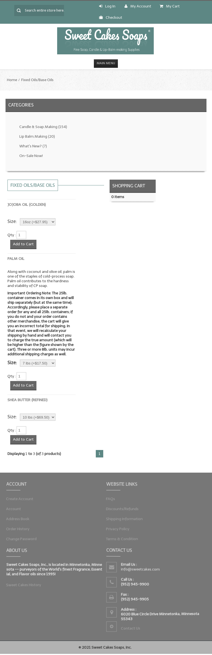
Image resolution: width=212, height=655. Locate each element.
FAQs (113, 499)
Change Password (23, 537)
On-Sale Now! (31, 155)
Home (12, 80)
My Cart (170, 6)
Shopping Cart (128, 185)
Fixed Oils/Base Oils (37, 80)
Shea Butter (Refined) (27, 400)
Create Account (21, 499)
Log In (107, 6)
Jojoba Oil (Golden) (26, 204)
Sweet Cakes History (25, 584)
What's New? (33, 146)
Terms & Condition (123, 537)
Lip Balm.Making (37, 136)
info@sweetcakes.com (141, 569)
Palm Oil (15, 258)
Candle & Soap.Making (43, 126)
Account (16, 509)
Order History (19, 528)
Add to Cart (23, 244)
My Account (137, 6)
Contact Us (131, 627)
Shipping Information (126, 518)
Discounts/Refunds (124, 509)
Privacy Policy (119, 528)
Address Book (19, 518)
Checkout (110, 17)
